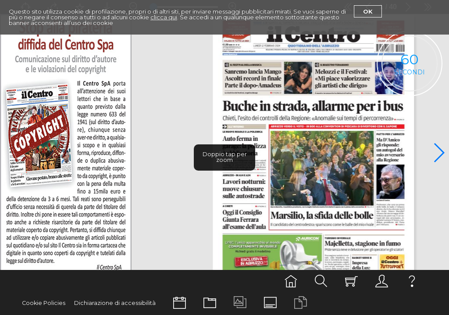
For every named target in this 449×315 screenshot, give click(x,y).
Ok (368, 11)
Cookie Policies (43, 303)
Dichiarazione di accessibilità (115, 303)
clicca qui (163, 17)
